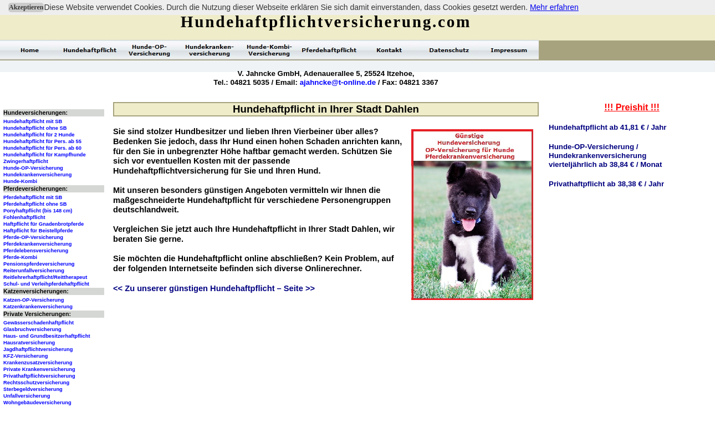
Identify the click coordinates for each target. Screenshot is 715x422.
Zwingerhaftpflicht (25, 161)
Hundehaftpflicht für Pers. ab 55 (42, 141)
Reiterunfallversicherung (33, 270)
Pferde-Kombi (20, 257)
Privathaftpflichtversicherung (39, 376)
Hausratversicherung (29, 342)
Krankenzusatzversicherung (37, 362)
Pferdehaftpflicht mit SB (32, 197)
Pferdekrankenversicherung (37, 244)
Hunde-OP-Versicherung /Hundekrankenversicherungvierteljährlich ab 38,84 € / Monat (605, 156)
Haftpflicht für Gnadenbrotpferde (43, 224)
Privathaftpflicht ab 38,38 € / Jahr (606, 184)
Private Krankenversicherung (39, 369)
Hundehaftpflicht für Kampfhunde (44, 154)
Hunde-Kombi (20, 181)
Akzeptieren (26, 7)
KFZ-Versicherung (25, 356)
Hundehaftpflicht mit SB (32, 121)
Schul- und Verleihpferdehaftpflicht (46, 284)
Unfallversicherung (26, 396)
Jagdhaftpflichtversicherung (38, 349)
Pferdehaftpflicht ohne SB (35, 204)
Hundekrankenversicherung (37, 174)
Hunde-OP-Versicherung (33, 168)
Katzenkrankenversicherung (38, 306)
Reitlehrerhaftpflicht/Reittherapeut (45, 277)
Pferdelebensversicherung (35, 250)
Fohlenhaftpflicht (24, 217)
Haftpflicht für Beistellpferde (38, 230)
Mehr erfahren (554, 7)
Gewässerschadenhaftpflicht (38, 323)
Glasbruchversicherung (32, 329)
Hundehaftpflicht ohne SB (35, 128)
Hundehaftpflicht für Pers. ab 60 (42, 148)
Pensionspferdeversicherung (39, 264)
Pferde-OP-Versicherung (33, 237)
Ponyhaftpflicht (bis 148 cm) (37, 210)
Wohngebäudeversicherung (37, 402)
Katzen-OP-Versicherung (33, 300)
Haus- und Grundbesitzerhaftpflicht (46, 336)
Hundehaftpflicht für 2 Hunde (39, 135)
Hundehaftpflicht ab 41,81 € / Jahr (608, 127)
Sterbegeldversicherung (33, 389)
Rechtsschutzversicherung (36, 382)
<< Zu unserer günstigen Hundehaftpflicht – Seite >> (214, 288)
